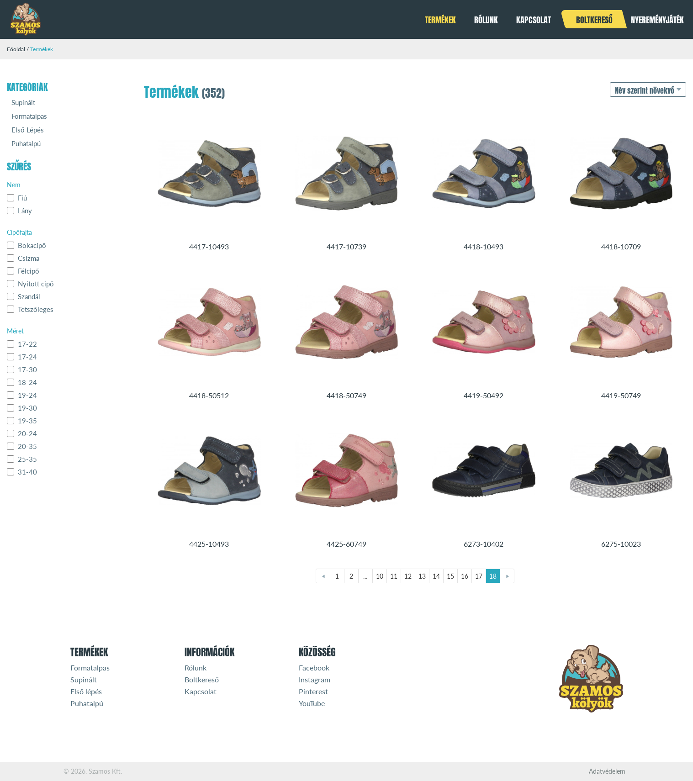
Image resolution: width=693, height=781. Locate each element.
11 (393, 576)
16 (464, 576)
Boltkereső (594, 20)
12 (408, 576)
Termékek (440, 20)
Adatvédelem (607, 771)
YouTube (312, 703)
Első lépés (86, 691)
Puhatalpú (26, 143)
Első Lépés (27, 130)
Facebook (314, 667)
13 (422, 576)
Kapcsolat (533, 20)
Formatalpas (29, 116)
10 (379, 576)
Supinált (23, 102)
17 (478, 576)
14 (436, 576)
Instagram (314, 679)
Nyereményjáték (657, 20)
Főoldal (16, 49)
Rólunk (486, 20)
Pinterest (313, 691)
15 (450, 576)
